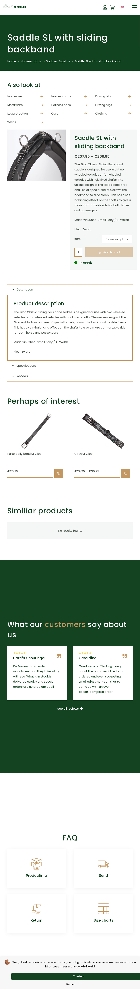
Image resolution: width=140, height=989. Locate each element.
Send (103, 875)
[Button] (104, 7)
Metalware (15, 105)
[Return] (36, 909)
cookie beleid (85, 966)
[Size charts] (103, 909)
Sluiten (70, 984)
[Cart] (112, 7)
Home (11, 61)
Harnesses (14, 96)
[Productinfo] (36, 864)
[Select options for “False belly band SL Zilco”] (58, 473)
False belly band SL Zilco (24, 454)
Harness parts (31, 61)
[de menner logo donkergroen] (14, 7)
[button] (134, 7)
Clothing (101, 113)
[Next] (139, 445)
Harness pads (61, 105)
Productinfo (36, 875)
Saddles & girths (58, 61)
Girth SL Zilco (83, 454)
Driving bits (103, 96)
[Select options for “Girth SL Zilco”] (125, 473)
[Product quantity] (78, 252)
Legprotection (17, 113)
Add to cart (111, 252)
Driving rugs (103, 105)
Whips (11, 122)
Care (54, 113)
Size (77, 239)
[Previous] (1, 445)
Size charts (103, 920)
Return (36, 920)
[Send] (103, 864)
